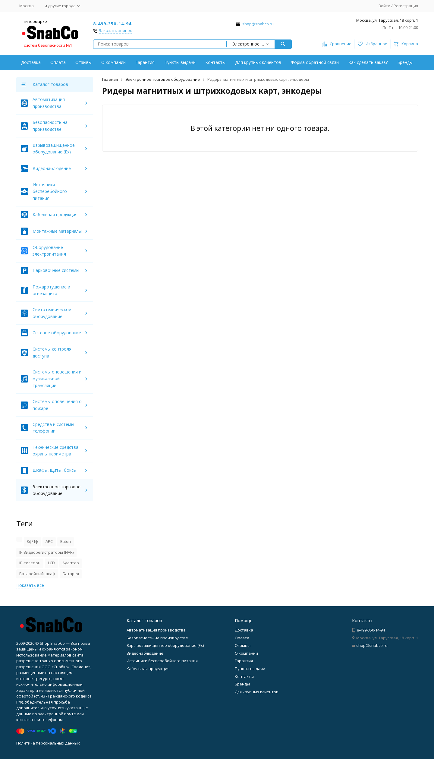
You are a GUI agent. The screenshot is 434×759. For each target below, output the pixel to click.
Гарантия (145, 62)
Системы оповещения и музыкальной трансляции (57, 378)
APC (49, 541)
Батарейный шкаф (37, 573)
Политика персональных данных (48, 743)
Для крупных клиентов (258, 62)
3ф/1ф (32, 541)
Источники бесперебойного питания (50, 191)
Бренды (405, 62)
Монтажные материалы (57, 231)
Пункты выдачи (180, 62)
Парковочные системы (56, 270)
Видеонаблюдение (52, 168)
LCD (51, 562)
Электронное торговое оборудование (162, 79)
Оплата (58, 62)
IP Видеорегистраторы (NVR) (46, 552)
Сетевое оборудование (57, 332)
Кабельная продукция (55, 214)
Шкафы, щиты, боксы (55, 470)
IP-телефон (29, 562)
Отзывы (83, 62)
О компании (113, 62)
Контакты (215, 62)
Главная (110, 79)
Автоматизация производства (156, 630)
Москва (26, 5)
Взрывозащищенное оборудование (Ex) (165, 645)
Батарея (71, 573)
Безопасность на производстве (157, 638)
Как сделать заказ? (368, 62)
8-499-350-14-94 (112, 24)
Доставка (31, 62)
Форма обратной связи (315, 62)
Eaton (65, 541)
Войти (384, 5)
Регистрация (406, 5)
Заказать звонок (115, 30)
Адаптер (70, 562)
